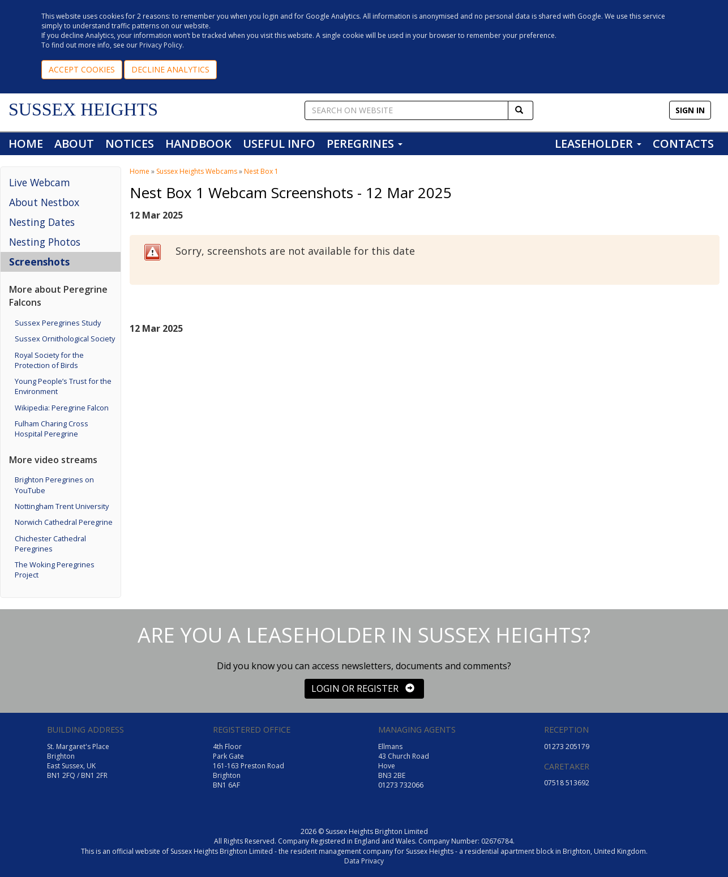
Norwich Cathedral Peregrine (64, 522)
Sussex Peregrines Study (58, 323)
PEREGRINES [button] (364, 143)
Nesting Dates (42, 222)
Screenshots (39, 261)
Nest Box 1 (261, 171)
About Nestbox (44, 202)
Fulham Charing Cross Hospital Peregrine (51, 428)
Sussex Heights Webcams (196, 171)
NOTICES (129, 143)
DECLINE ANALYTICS (170, 69)
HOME (25, 143)
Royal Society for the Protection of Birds (49, 360)
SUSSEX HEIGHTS (83, 109)
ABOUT (74, 143)
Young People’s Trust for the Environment (63, 386)
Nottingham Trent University (62, 506)
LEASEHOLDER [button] (598, 143)
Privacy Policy (160, 45)
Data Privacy (364, 861)
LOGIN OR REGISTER (362, 688)
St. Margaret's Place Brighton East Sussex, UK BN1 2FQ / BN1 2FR (78, 761)
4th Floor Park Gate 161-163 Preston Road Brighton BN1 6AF (248, 766)
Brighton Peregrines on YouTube (54, 484)
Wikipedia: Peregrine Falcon (62, 408)
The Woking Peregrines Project (55, 569)
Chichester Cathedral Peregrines (50, 543)
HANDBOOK (198, 143)
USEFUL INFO (279, 143)
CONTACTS (683, 143)
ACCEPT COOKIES (82, 69)
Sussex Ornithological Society (65, 338)
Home (139, 171)
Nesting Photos (44, 242)
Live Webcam (39, 182)
